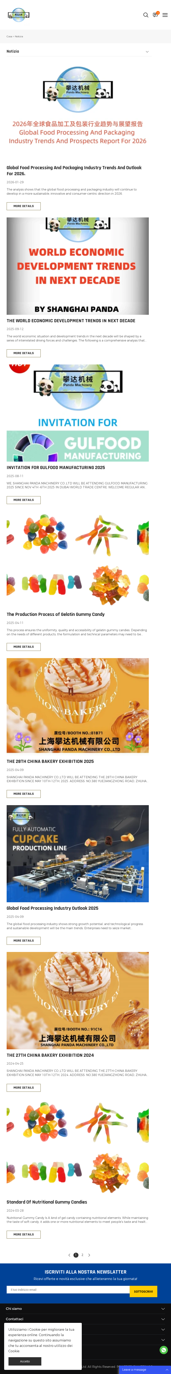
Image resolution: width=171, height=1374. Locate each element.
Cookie (34, 1329)
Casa (9, 36)
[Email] (68, 1289)
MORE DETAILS (23, 206)
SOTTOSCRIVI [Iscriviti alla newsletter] (143, 1291)
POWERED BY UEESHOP (135, 1367)
